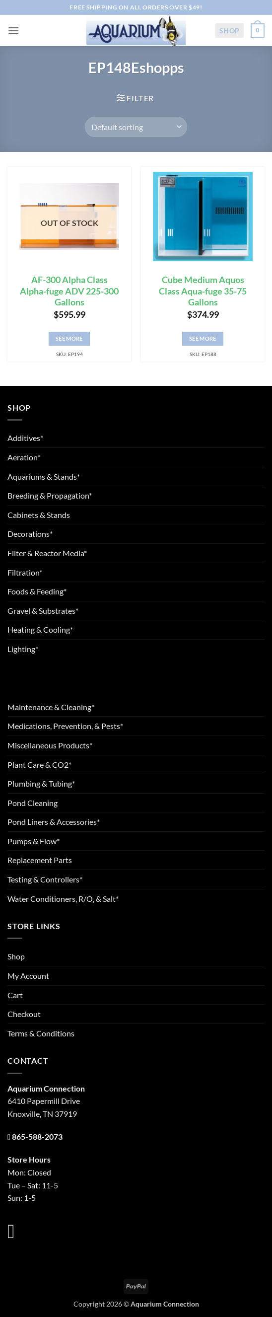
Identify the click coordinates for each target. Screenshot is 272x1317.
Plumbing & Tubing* (41, 783)
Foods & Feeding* (37, 591)
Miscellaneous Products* (49, 745)
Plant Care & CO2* (39, 764)
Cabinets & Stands (38, 514)
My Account (28, 975)
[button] (13, 30)
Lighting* (22, 649)
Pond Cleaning (32, 802)
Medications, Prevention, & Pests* (65, 726)
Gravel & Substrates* (42, 610)
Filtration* (24, 572)
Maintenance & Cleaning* (50, 707)
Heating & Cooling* (40, 629)
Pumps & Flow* (33, 841)
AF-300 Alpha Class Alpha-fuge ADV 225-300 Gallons (69, 291)
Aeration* (23, 457)
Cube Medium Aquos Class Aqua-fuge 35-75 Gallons (203, 291)
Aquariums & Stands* (43, 476)
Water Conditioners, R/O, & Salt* (63, 898)
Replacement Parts (39, 860)
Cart (15, 995)
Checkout (24, 1014)
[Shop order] (136, 127)
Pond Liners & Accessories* (53, 821)
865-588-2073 (37, 1136)
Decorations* (30, 533)
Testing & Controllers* (44, 879)
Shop (229, 30)
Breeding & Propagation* (49, 495)
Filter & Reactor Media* (47, 553)
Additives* (25, 437)
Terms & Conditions (40, 1033)
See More (69, 338)
